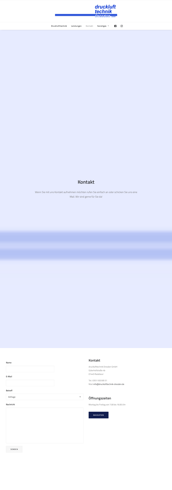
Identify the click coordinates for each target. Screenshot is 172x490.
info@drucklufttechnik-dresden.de (122, 132)
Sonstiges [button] (103, 25)
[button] (116, 26)
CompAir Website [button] (17, 361)
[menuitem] (59, 26)
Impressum (133, 460)
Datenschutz (133, 456)
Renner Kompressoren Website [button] (23, 409)
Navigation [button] (112, 163)
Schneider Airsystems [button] (101, 413)
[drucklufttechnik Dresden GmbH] (86, 11)
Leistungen (76, 25)
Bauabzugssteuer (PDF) (138, 453)
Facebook (91, 453)
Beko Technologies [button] (100, 364)
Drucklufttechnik (59, 25)
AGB (130, 464)
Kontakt (89, 25)
